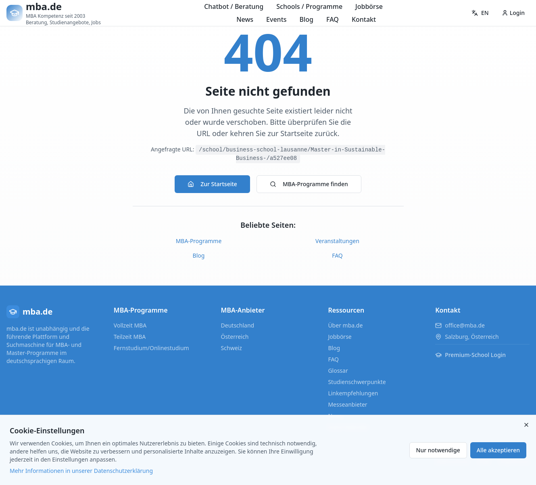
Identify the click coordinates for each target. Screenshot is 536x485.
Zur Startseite (212, 184)
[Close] (526, 424)
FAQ (332, 19)
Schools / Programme (309, 6)
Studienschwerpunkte (357, 382)
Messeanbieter (347, 404)
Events (276, 19)
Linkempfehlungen (353, 393)
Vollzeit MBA (130, 325)
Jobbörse (369, 6)
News (244, 19)
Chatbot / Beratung (233, 6)
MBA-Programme (199, 241)
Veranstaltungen (337, 241)
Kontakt (364, 19)
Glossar (338, 370)
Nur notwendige (438, 450)
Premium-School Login (470, 355)
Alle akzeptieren (498, 450)
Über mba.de (345, 325)
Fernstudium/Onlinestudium (151, 348)
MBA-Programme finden (309, 184)
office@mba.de (465, 325)
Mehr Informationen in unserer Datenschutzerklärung (81, 471)
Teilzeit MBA (130, 336)
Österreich (235, 336)
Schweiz (231, 348)
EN (480, 13)
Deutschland (237, 325)
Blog (306, 19)
